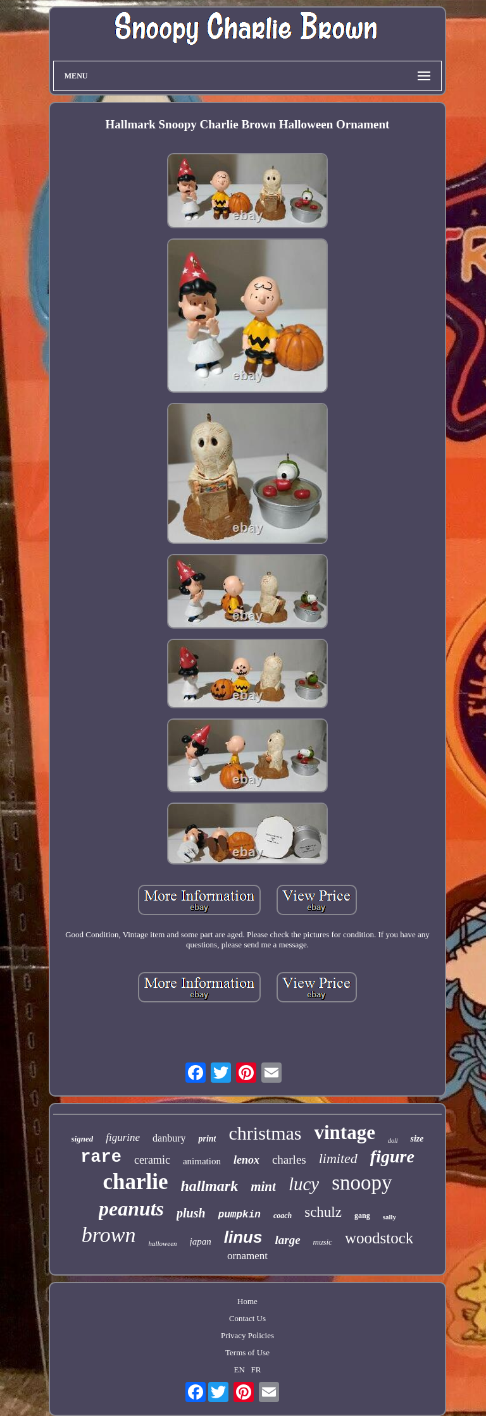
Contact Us (247, 1318)
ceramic (152, 1160)
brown (109, 1235)
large (287, 1240)
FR (256, 1369)
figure (392, 1156)
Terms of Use (247, 1352)
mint (263, 1186)
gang (362, 1215)
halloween (162, 1243)
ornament (247, 1256)
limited (338, 1158)
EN (239, 1369)
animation (202, 1161)
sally (389, 1217)
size (416, 1138)
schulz (323, 1212)
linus (243, 1237)
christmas (264, 1133)
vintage (344, 1132)
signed (83, 1138)
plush (191, 1213)
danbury (169, 1138)
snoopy (362, 1182)
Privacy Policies (247, 1335)
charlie (135, 1181)
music (322, 1242)
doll (393, 1140)
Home (247, 1301)
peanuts (131, 1208)
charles (289, 1159)
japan (200, 1241)
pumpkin (239, 1215)
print (207, 1138)
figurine (123, 1137)
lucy (304, 1184)
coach (282, 1215)
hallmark (209, 1186)
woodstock (379, 1238)
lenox (246, 1160)
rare (101, 1157)
